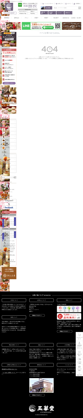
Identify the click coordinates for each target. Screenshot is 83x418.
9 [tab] (46, 31)
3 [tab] (39, 31)
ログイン (69, 3)
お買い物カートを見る (7, 196)
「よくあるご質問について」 (9, 372)
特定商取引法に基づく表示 (8, 189)
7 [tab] (43, 31)
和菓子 (46, 17)
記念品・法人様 (76, 17)
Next (79, 26)
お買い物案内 (5, 187)
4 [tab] (40, 31)
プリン (26, 17)
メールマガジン (6, 194)
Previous (3, 26)
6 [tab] (42, 31)
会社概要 (4, 185)
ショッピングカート (48, 3)
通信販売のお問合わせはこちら (9, 369)
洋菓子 (36, 17)
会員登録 (78, 3)
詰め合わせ (66, 17)
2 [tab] (38, 31)
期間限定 (6, 17)
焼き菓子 (56, 17)
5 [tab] (41, 31)
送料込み (16, 17)
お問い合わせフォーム (7, 191)
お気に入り (60, 3)
